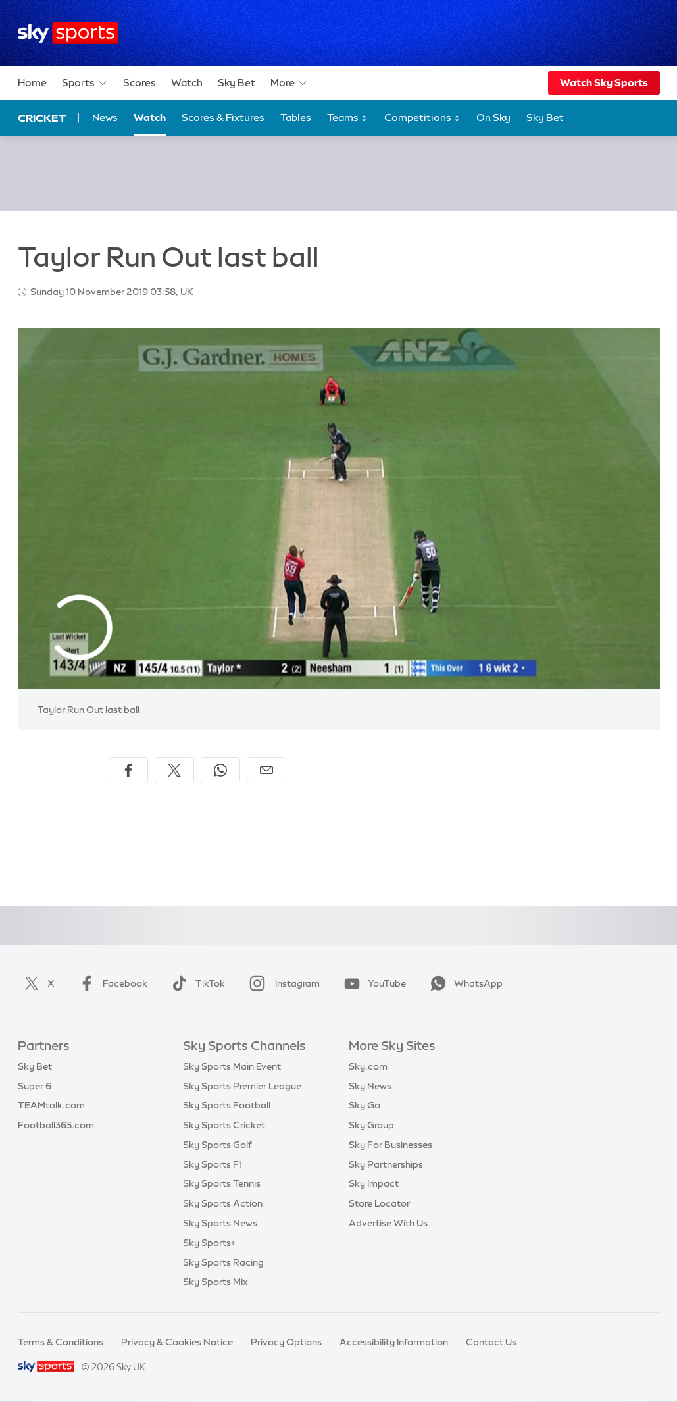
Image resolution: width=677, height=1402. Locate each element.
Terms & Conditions (60, 1342)
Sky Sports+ (209, 1242)
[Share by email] (266, 770)
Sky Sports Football (226, 1105)
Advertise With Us (388, 1223)
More (289, 83)
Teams (347, 118)
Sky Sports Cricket (224, 1124)
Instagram (282, 983)
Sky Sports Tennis (222, 1183)
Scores (139, 83)
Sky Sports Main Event (232, 1066)
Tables (295, 117)
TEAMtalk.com (51, 1105)
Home (32, 83)
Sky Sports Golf (217, 1144)
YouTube (372, 983)
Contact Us (491, 1342)
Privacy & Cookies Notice (177, 1342)
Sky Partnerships (386, 1164)
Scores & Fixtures (223, 117)
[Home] (68, 33)
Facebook (110, 983)
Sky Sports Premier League (242, 1086)
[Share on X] (174, 770)
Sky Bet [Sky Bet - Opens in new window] (545, 117)
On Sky (493, 117)
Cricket (42, 118)
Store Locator (379, 1203)
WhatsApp (464, 983)
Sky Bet (236, 83)
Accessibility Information (393, 1342)
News (105, 117)
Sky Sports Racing (223, 1262)
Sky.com (368, 1066)
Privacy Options (286, 1342)
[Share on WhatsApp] (220, 770)
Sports (85, 83)
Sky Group (371, 1124)
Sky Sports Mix (215, 1281)
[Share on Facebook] (128, 770)
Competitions (422, 118)
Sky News (370, 1086)
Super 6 (34, 1086)
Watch (187, 83)
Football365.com (56, 1124)
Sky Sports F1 (212, 1164)
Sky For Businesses (390, 1144)
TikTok (195, 983)
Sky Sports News (220, 1223)
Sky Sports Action (223, 1203)
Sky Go (364, 1105)
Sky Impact (374, 1183)
